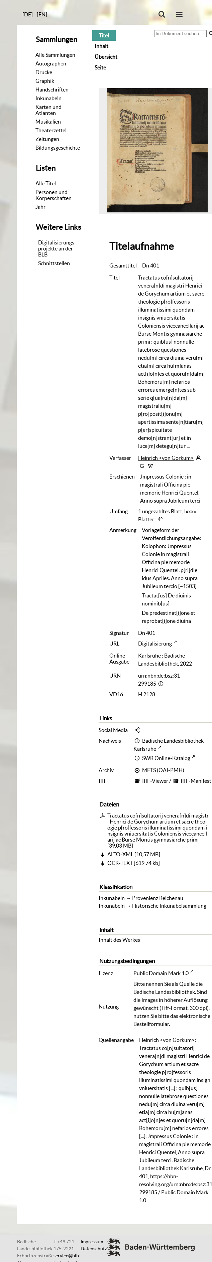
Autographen (50, 63)
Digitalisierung (155, 644)
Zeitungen (47, 139)
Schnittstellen (54, 263)
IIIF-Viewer (155, 781)
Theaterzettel (51, 130)
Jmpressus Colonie (162, 477)
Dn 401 (150, 265)
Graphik (44, 81)
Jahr (40, 207)
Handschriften (52, 89)
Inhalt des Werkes (119, 940)
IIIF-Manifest (196, 781)
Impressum (92, 1241)
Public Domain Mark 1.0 (161, 973)
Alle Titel (45, 183)
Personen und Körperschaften (53, 195)
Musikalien (48, 122)
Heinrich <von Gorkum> (166, 458)
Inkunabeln (48, 98)
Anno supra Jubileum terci (170, 501)
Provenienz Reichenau (157, 898)
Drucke (43, 72)
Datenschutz (94, 1248)
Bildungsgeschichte (57, 148)
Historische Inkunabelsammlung (169, 906)
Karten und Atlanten (48, 110)
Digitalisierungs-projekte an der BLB (57, 248)
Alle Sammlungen (55, 55)
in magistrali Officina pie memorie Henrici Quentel (169, 485)
